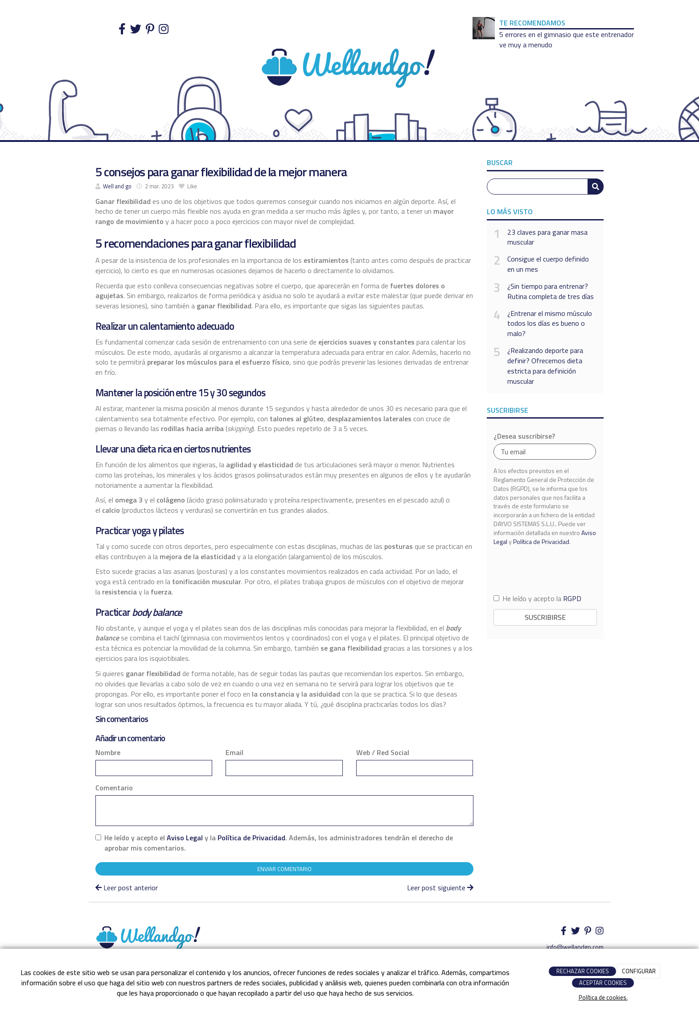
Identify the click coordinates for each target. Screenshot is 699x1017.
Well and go (117, 186)
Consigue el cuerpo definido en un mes (548, 264)
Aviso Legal (185, 837)
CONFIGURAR (639, 971)
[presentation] (545, 569)
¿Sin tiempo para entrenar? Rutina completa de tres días (550, 291)
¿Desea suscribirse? (524, 436)
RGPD (572, 598)
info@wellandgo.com (575, 946)
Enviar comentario (284, 868)
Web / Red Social (382, 752)
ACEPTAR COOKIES (603, 982)
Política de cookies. (603, 997)
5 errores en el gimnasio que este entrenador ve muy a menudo (566, 39)
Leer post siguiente (440, 887)
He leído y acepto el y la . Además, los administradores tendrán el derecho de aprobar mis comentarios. (278, 843)
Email (234, 752)
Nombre (107, 752)
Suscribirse (545, 617)
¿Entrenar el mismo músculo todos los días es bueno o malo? (549, 323)
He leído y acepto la (537, 599)
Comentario (114, 788)
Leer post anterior (126, 887)
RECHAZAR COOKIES (582, 971)
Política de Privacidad (251, 837)
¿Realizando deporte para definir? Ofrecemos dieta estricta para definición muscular (545, 365)
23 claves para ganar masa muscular (547, 237)
